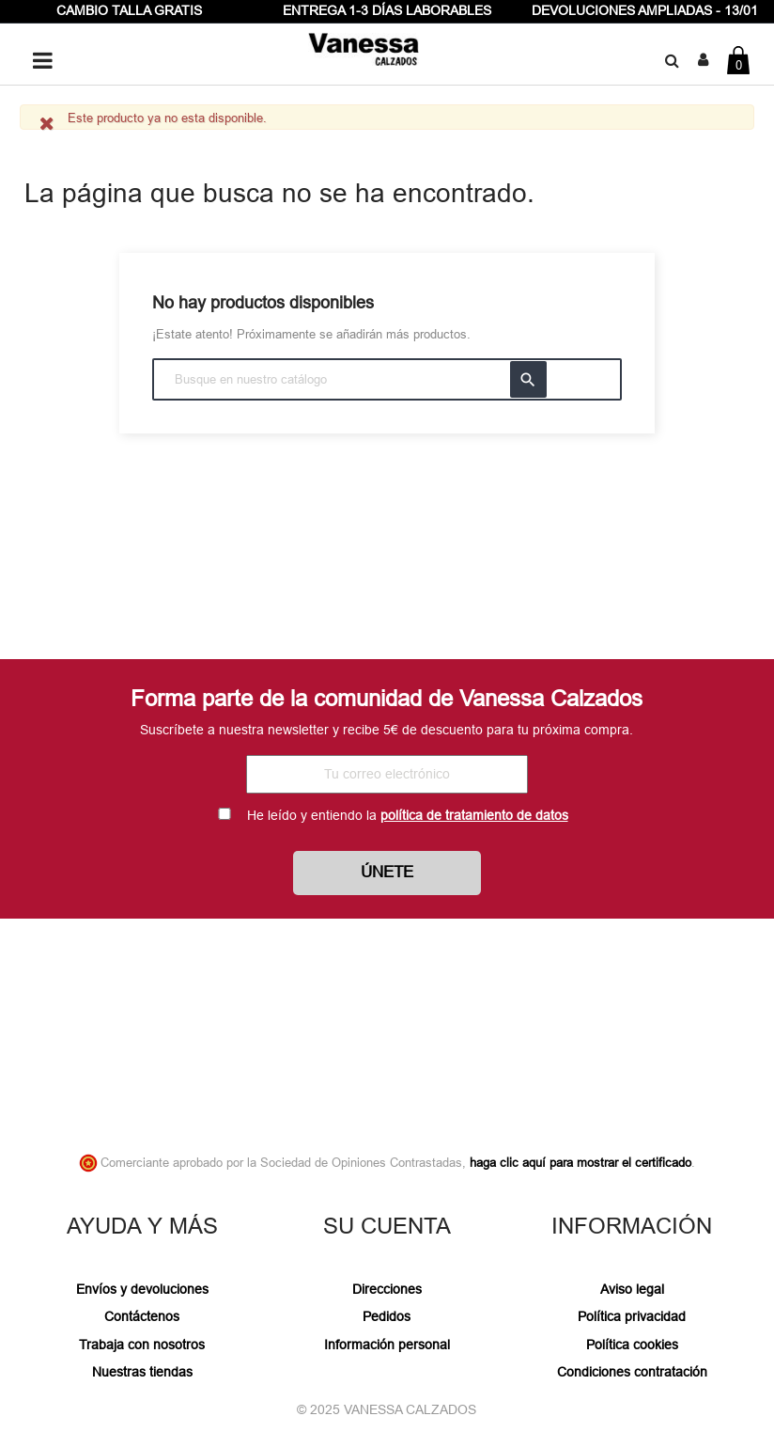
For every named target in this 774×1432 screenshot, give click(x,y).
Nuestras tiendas (142, 1371)
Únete (387, 872)
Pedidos (386, 1316)
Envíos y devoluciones (142, 1289)
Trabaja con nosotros (142, 1344)
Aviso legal (632, 1289)
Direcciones (387, 1289)
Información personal (387, 1344)
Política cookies (632, 1344)
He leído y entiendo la (407, 815)
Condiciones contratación (632, 1371)
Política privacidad (632, 1316)
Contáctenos (141, 1316)
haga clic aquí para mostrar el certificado (580, 1162)
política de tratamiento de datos (474, 815)
